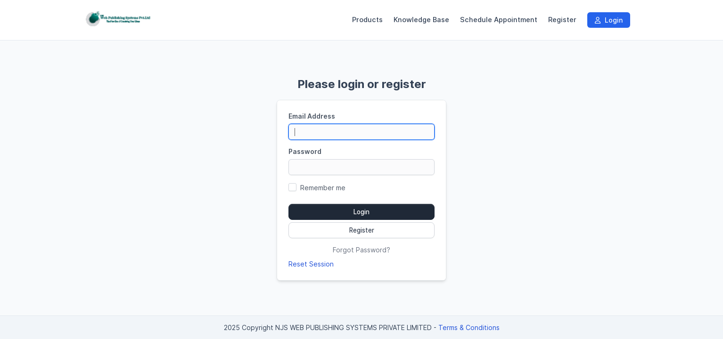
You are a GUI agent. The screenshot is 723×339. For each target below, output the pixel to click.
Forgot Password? (361, 250)
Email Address (311, 116)
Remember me (322, 188)
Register (562, 20)
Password (304, 151)
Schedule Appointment (498, 20)
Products (367, 20)
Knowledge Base (421, 20)
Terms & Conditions (469, 327)
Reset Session (311, 264)
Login (609, 20)
